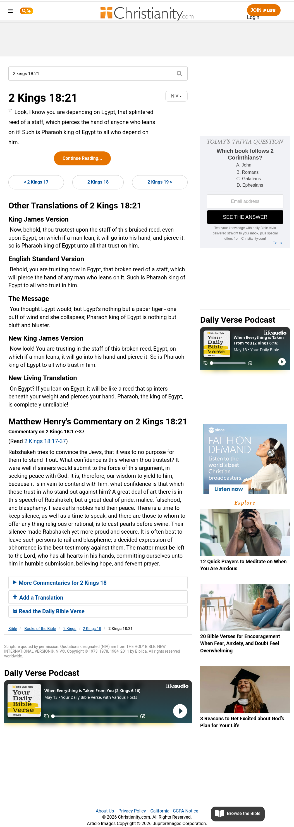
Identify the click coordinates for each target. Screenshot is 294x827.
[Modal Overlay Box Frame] (245, 192)
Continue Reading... (82, 158)
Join (263, 10)
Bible (12, 628)
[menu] (10, 11)
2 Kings (69, 628)
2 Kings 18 (98, 182)
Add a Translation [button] (38, 597)
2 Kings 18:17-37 (45, 441)
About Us (105, 811)
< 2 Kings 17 (36, 182)
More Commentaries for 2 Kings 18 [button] (60, 582)
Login (253, 17)
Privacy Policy (132, 811)
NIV (176, 96)
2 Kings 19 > (159, 182)
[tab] (98, 582)
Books (40, 628)
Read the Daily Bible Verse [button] (49, 611)
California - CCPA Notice (174, 811)
